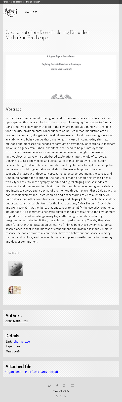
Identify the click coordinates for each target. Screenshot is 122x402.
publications (16, 2)
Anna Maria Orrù (16, 321)
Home (5, 2)
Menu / (31, 12)
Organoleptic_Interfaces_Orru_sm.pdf (31, 372)
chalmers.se (22, 341)
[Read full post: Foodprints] (15, 268)
